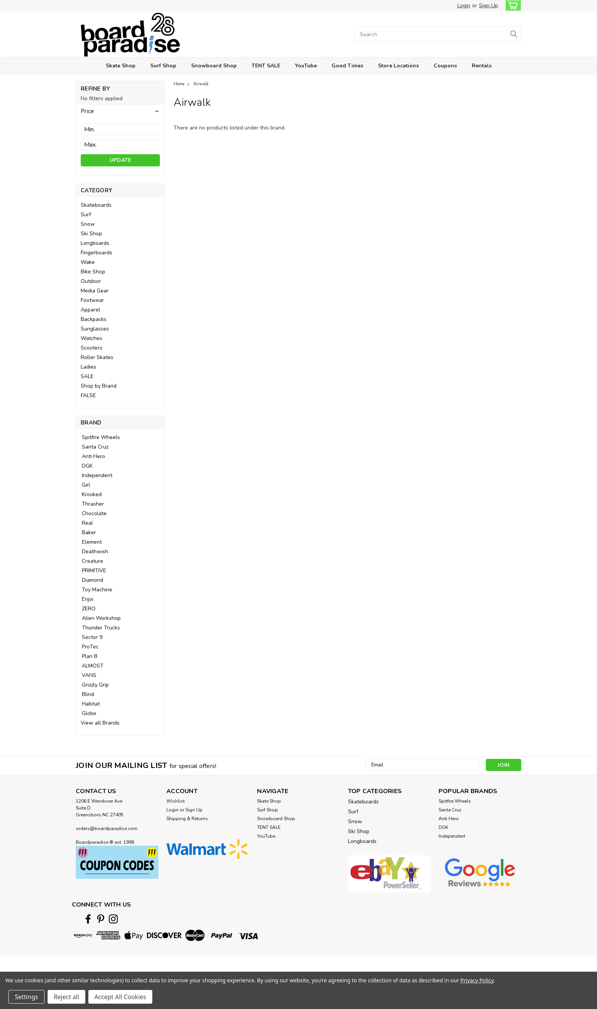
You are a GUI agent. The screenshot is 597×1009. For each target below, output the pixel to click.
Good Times (347, 65)
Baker (89, 532)
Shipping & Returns (187, 819)
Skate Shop (121, 65)
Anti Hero (93, 456)
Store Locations (398, 65)
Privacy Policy (476, 980)
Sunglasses (95, 328)
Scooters (91, 347)
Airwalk (201, 84)
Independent (97, 475)
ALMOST (93, 665)
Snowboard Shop (214, 65)
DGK (87, 465)
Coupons (445, 65)
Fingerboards (96, 252)
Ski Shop (91, 233)
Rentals (482, 65)
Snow (88, 224)
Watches (91, 338)
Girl (86, 485)
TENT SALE (266, 65)
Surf (86, 214)
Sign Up (488, 5)
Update (120, 160)
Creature (92, 561)
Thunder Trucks (101, 627)
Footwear (92, 300)
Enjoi (87, 599)
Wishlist (175, 801)
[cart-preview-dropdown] (511, 5)
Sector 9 (92, 637)
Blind (88, 694)
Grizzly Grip (95, 684)
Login (463, 5)
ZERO (89, 608)
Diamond (92, 580)
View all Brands (100, 722)
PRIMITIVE (94, 570)
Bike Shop (93, 271)
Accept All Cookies (120, 997)
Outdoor (91, 281)
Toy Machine (97, 589)
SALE (87, 376)
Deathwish (95, 551)
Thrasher (93, 504)
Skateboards (96, 205)
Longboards (95, 243)
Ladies (88, 366)
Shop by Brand (99, 386)
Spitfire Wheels (101, 437)
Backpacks (94, 319)
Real (87, 523)
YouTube (306, 65)
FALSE (88, 395)
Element (92, 542)
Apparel (90, 309)
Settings (26, 997)
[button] (120, 111)
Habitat (91, 703)
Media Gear (95, 290)
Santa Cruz (95, 446)
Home (179, 84)
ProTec (90, 646)
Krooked (92, 494)
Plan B (89, 656)
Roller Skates (97, 357)
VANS (89, 675)
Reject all (66, 997)
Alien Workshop (101, 618)
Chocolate (94, 513)
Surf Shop (163, 65)
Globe (89, 713)
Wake (88, 262)
